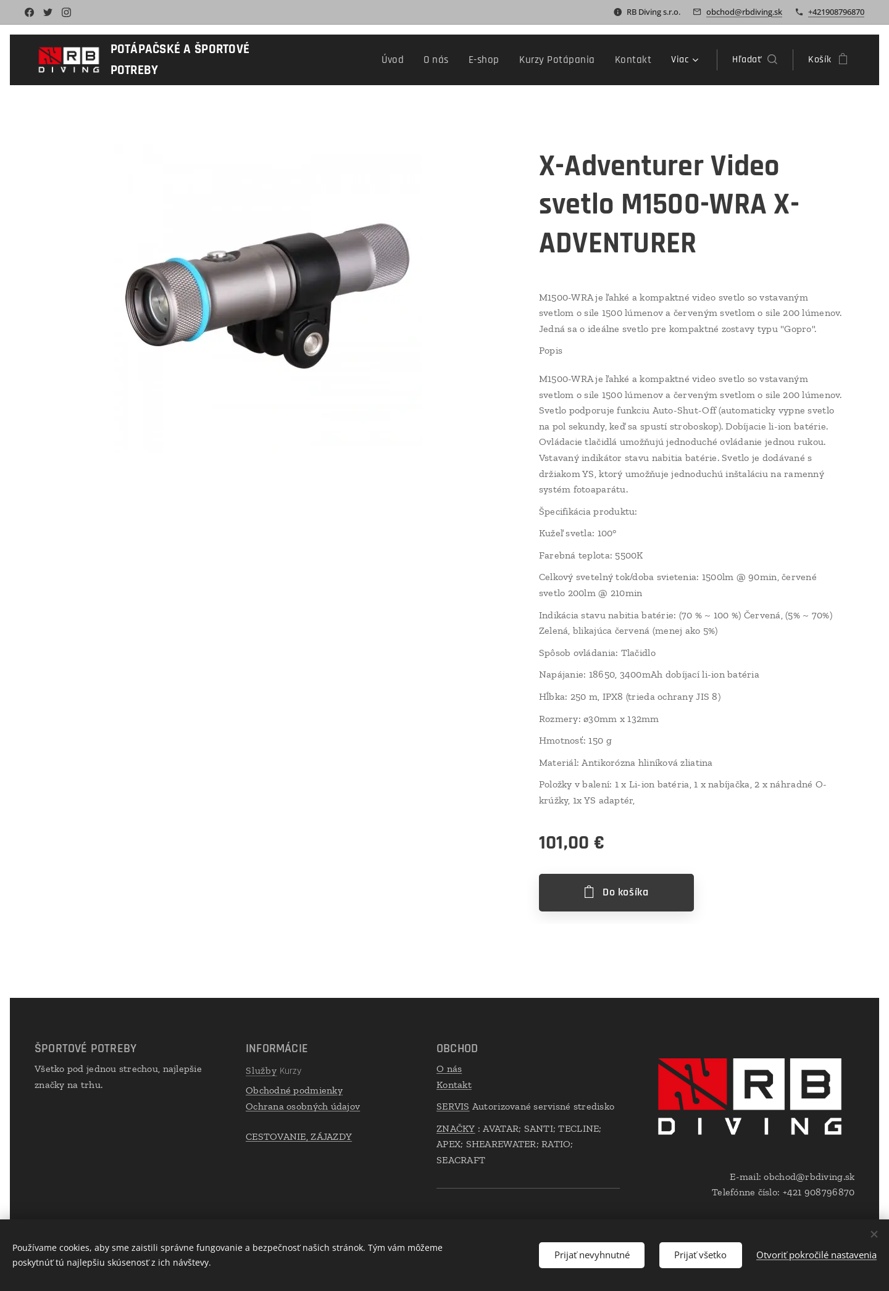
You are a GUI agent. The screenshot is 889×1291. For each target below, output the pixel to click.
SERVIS (453, 1106)
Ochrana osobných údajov (303, 1106)
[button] (755, 59)
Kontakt (454, 1084)
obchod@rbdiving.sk (744, 11)
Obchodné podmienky (294, 1090)
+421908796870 (836, 11)
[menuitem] (340, 59)
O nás (449, 1068)
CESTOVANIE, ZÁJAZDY (299, 1136)
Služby (261, 1070)
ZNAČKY (455, 1128)
